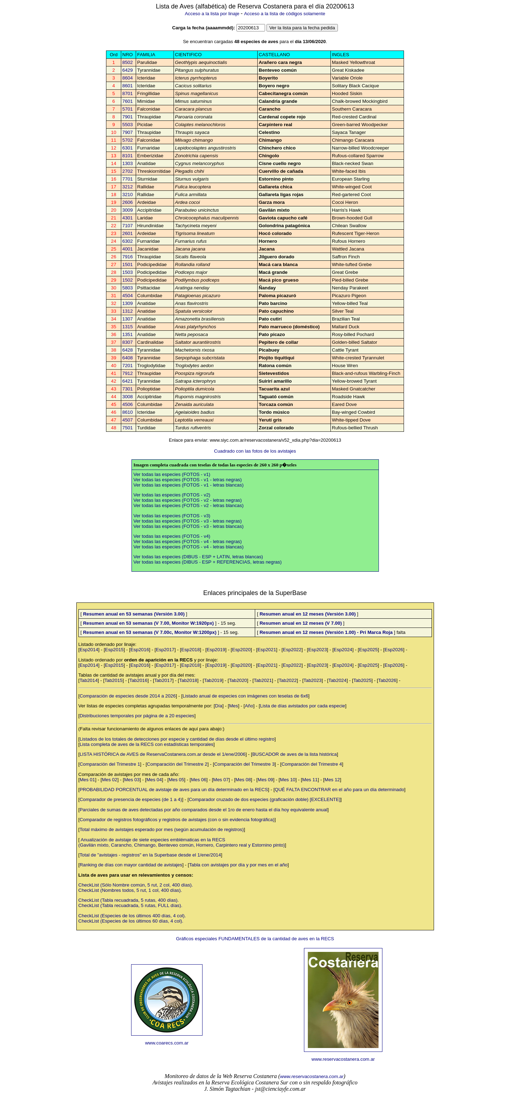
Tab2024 (337, 680)
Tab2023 (313, 680)
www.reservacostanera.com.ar (343, 1059)
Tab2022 (288, 680)
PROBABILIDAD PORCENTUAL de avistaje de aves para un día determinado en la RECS (174, 789)
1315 (127, 326)
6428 (127, 350)
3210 (127, 194)
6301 (127, 148)
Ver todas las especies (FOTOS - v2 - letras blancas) (189, 505)
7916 (127, 256)
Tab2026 (387, 680)
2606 (127, 202)
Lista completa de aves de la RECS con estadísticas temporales (146, 744)
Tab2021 (263, 680)
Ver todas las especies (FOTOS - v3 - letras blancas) (189, 526)
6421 (127, 381)
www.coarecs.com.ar (166, 1043)
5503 (127, 124)
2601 (127, 233)
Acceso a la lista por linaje (212, 13)
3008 (127, 396)
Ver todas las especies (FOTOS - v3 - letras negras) (188, 521)
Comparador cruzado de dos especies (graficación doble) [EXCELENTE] (264, 799)
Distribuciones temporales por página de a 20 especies (137, 715)
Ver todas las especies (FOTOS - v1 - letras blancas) (189, 485)
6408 (127, 357)
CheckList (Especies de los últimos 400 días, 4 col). (132, 915)
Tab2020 (238, 680)
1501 (127, 264)
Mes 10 (287, 779)
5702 (127, 140)
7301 (127, 389)
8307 (127, 342)
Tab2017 (163, 680)
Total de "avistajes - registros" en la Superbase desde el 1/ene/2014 (150, 855)
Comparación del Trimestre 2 (177, 764)
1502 (127, 280)
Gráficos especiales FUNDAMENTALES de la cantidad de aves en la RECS (255, 938)
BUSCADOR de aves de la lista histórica (294, 754)
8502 (127, 62)
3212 (127, 186)
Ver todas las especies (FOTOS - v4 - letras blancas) (189, 546)
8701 (127, 93)
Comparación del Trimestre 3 (244, 764)
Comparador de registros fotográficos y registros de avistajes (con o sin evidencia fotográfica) (177, 819)
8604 (127, 78)
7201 (127, 365)
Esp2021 (266, 649)
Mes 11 (310, 779)
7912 (127, 373)
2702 (127, 171)
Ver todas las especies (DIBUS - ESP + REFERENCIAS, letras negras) (208, 562)
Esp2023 (317, 649)
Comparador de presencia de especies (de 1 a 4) (131, 799)
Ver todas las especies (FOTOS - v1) (172, 474)
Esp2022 (292, 649)
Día (218, 705)
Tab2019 (213, 680)
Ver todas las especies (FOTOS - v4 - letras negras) (188, 541)
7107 (127, 225)
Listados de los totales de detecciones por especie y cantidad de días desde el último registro (177, 739)
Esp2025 (368, 649)
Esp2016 (139, 649)
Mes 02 (109, 779)
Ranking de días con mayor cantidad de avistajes (131, 864)
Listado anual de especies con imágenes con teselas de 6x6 (245, 696)
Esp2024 (343, 649)
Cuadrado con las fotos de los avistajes (255, 451)
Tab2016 (138, 680)
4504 (127, 295)
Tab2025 (362, 680)
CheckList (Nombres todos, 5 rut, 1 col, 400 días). (130, 890)
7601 (127, 101)
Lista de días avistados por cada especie (302, 705)
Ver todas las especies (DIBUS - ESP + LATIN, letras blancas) (198, 556)
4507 (127, 420)
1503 (127, 272)
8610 (127, 412)
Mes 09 (265, 779)
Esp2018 (190, 649)
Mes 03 (132, 779)
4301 (127, 217)
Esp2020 (241, 649)
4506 (127, 404)
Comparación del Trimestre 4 (311, 764)
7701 (127, 179)
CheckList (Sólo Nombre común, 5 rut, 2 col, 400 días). (135, 885)
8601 (127, 85)
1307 (127, 319)
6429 (127, 70)
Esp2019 (216, 649)
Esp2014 (89, 649)
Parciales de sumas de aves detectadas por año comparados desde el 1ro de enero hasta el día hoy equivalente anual (203, 809)
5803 (127, 287)
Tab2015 (114, 680)
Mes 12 (332, 779)
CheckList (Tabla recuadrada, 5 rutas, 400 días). (128, 900)
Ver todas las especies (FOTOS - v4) (172, 536)
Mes (233, 705)
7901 (127, 116)
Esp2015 (114, 649)
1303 (127, 163)
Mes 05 (176, 779)
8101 (127, 155)
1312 (127, 311)
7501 (127, 427)
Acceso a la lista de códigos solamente (284, 13)
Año (249, 705)
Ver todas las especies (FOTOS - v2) (172, 495)
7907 (127, 132)
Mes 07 (221, 779)
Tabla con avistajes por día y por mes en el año (238, 864)
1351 (127, 334)
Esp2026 (394, 649)
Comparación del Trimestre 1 (110, 764)
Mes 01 (87, 779)
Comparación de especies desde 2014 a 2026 (128, 696)
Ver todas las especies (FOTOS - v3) (172, 515)
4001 (127, 249)
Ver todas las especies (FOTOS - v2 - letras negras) (188, 500)
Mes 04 (154, 779)
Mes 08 (243, 779)
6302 (127, 241)
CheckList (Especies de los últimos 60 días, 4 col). (130, 921)
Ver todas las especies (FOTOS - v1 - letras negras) (188, 479)
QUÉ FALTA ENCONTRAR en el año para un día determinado (339, 789)
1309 (127, 303)
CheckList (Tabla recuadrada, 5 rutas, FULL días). (130, 905)
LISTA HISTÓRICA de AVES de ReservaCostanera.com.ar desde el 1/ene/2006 (162, 754)
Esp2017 (165, 649)
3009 (127, 210)
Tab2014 (89, 680)
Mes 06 (198, 779)
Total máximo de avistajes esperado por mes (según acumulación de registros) (162, 829)
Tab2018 (188, 680)
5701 (127, 109)
